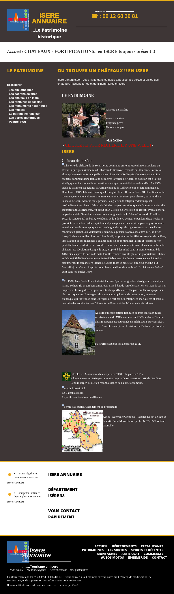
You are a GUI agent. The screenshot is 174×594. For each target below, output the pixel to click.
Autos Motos (112, 557)
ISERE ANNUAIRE (49, 18)
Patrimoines (93, 550)
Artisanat (130, 554)
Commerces (153, 554)
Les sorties (117, 550)
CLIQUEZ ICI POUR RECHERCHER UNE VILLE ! (108, 145)
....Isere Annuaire (36, 552)
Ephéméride (138, 557)
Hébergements (124, 546)
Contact (159, 557)
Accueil (14, 51)
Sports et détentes (147, 550)
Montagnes (107, 554)
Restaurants (152, 546)
